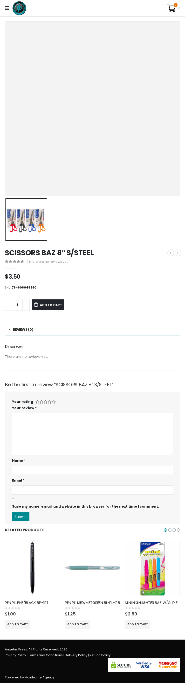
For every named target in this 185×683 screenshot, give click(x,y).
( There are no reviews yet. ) (48, 261)
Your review (24, 408)
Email (18, 480)
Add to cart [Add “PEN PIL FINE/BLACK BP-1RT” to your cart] (17, 624)
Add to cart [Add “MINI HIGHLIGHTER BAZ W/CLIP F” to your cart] (137, 624)
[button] (165, 530)
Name (19, 460)
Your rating (22, 401)
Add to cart (54, 305)
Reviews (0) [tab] (23, 329)
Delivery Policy (76, 655)
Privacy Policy (15, 655)
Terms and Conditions (45, 655)
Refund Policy (99, 655)
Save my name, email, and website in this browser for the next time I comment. (85, 506)
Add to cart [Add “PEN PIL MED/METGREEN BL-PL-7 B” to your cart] (77, 624)
